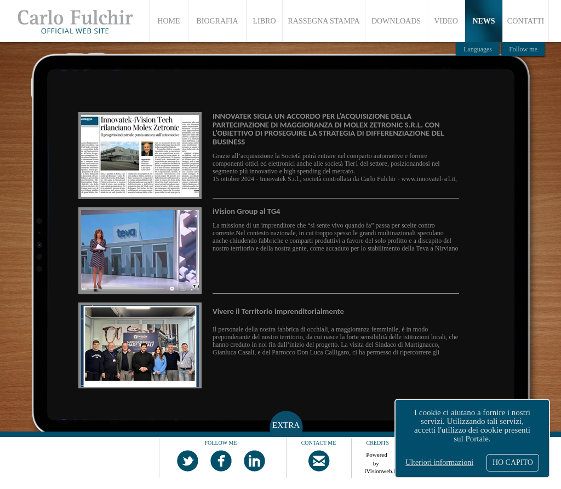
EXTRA (286, 425)
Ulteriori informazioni (439, 462)
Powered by (377, 457)
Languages (477, 49)
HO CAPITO (513, 462)
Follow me (523, 49)
